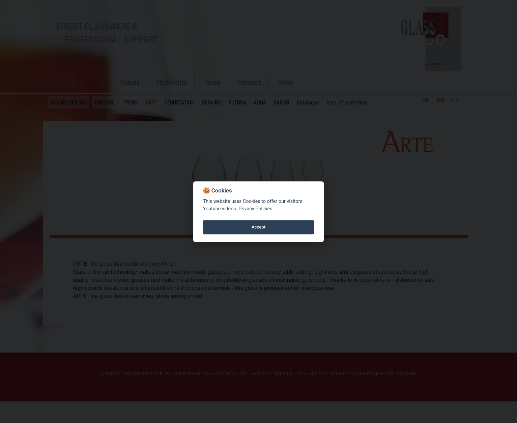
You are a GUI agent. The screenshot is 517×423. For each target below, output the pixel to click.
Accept (258, 227)
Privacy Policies (255, 209)
